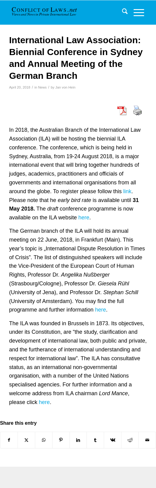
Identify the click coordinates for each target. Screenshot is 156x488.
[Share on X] (26, 440)
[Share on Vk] (112, 440)
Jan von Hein (65, 87)
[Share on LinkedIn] (78, 440)
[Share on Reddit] (129, 440)
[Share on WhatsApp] (43, 440)
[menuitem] (122, 12)
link (127, 191)
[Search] (122, 12)
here (83, 217)
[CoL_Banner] (45, 12)
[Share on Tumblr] (95, 440)
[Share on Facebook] (9, 440)
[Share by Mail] (147, 440)
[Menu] (135, 12)
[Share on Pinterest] (61, 440)
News (42, 87)
